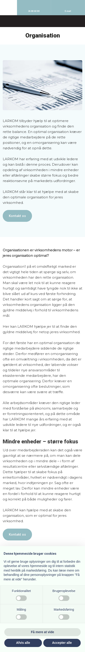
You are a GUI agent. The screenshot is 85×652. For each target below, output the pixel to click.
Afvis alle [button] (23, 643)
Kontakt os (17, 216)
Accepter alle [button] (62, 643)
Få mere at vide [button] (42, 632)
